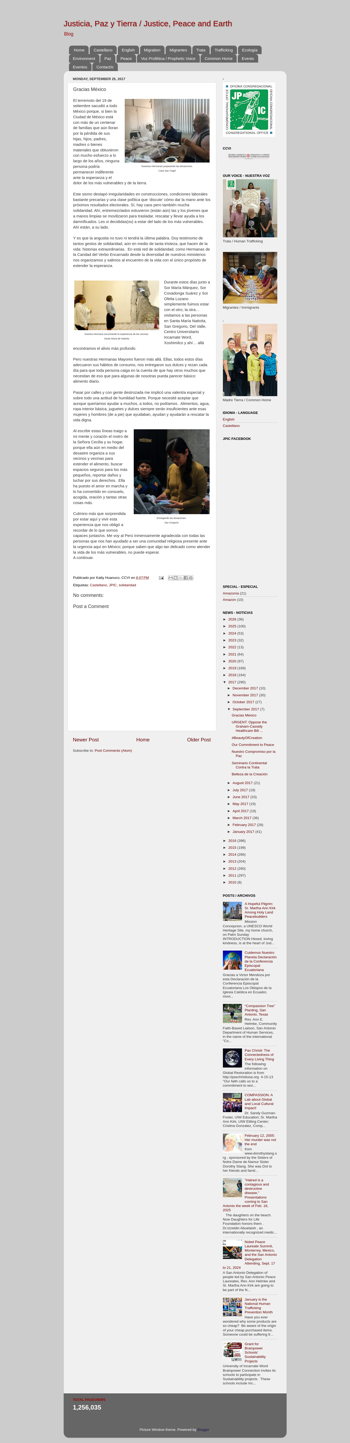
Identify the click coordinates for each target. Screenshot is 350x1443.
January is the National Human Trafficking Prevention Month (259, 1305)
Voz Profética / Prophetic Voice (168, 58)
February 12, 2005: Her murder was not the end (260, 1140)
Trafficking (224, 50)
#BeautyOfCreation (247, 738)
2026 (232, 619)
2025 (232, 626)
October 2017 (244, 702)
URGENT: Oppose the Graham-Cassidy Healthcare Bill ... (249, 726)
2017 (232, 682)
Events (248, 58)
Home (79, 50)
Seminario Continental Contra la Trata (249, 765)
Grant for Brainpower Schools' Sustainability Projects (255, 1352)
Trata (200, 50)
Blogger (203, 1430)
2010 (232, 882)
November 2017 (246, 695)
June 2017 (241, 797)
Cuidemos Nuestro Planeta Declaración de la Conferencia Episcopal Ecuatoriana (261, 961)
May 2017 (241, 804)
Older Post (199, 739)
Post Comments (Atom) (113, 751)
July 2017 (241, 790)
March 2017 (243, 818)
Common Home (218, 58)
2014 (232, 854)
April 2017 (241, 811)
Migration (152, 50)
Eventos (80, 67)
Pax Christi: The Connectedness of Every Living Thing (259, 1054)
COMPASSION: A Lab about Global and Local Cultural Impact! (259, 1101)
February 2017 (245, 825)
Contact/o (104, 67)
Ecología (249, 50)
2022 (232, 647)
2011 (232, 875)
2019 (232, 668)
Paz (107, 58)
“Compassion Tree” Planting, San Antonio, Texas (260, 1010)
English (128, 50)
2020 (232, 661)
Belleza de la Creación (249, 774)
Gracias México (244, 715)
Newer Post (86, 739)
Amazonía (231, 593)
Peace (126, 58)
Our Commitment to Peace (253, 745)
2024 (232, 633)
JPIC (113, 585)
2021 (232, 654)
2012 (232, 869)
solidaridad (127, 585)
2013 (232, 861)
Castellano (103, 50)
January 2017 (244, 832)
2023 (232, 640)
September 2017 (246, 709)
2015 (232, 848)
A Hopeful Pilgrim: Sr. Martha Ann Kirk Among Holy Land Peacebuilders (260, 910)
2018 (232, 675)
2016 (232, 841)
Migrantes (178, 50)
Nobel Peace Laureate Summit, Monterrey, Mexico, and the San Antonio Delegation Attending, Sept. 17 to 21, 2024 (250, 1255)
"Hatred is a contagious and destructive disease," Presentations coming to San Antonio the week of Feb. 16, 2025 (246, 1195)
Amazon (229, 600)
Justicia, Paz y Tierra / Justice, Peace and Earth (148, 23)
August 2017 (243, 783)
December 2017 (246, 688)
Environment (84, 58)
